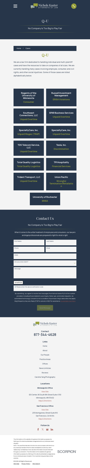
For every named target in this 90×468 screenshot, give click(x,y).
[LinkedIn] (52, 429)
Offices (45, 364)
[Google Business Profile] (47, 429)
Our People (45, 355)
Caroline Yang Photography (45, 377)
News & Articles (45, 368)
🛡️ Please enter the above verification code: (29, 287)
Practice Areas (45, 359)
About (45, 350)
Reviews (45, 373)
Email (48, 248)
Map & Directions (45, 401)
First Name (17, 241)
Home (45, 346)
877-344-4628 (45, 334)
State (16, 255)
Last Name (50, 241)
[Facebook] (38, 429)
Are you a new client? (21, 262)
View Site (45, 391)
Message (17, 269)
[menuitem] (16, 463)
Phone (16, 248)
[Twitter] (42, 429)
